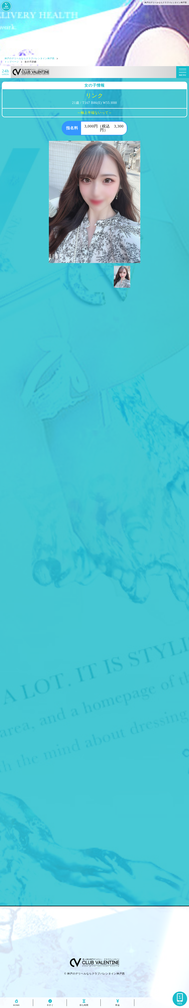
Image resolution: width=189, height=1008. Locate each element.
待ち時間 (84, 1004)
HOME (16, 1004)
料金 (117, 1004)
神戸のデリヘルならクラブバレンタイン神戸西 (96, 973)
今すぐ (50, 1004)
